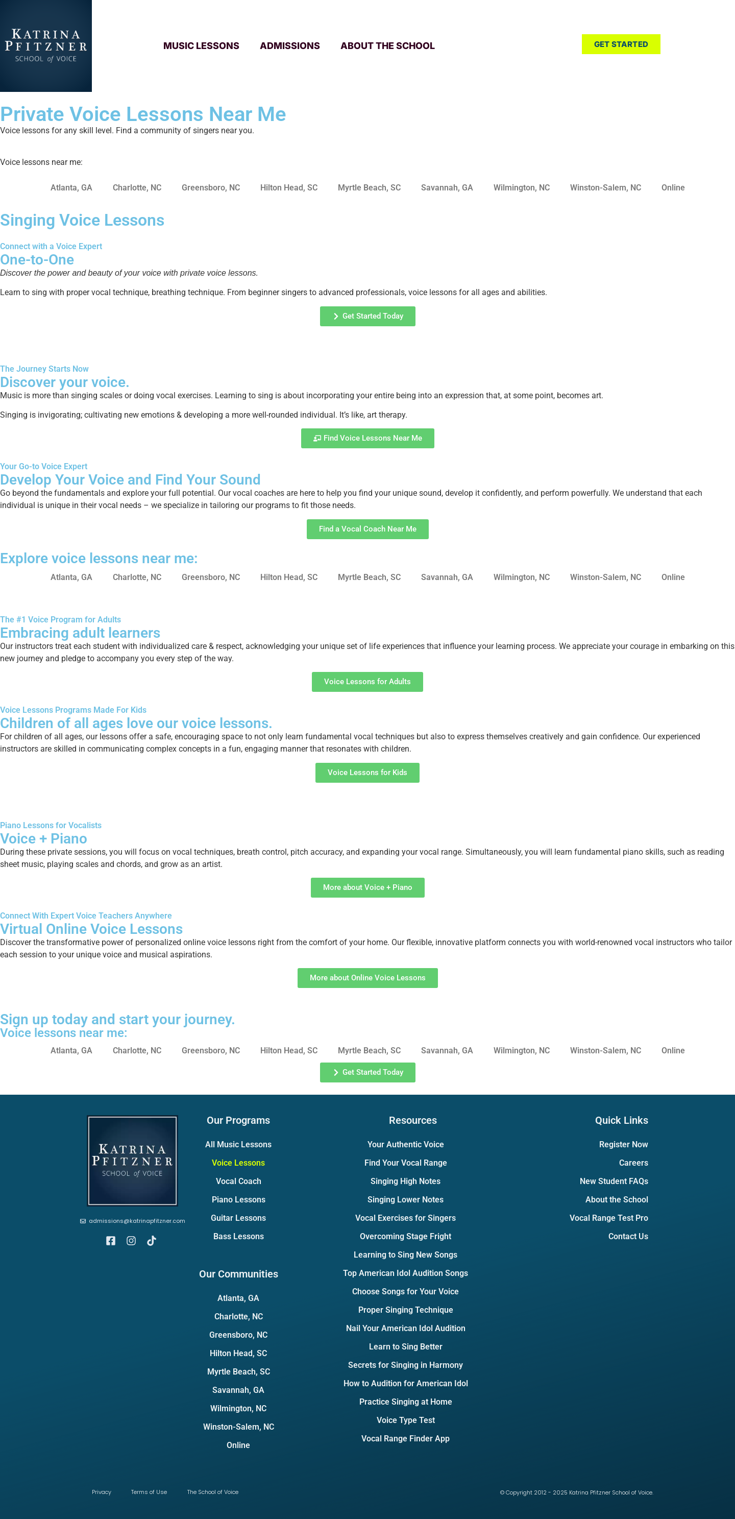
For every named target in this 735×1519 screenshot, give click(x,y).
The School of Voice (213, 1492)
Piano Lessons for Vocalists (51, 825)
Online (673, 187)
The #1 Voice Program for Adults (60, 619)
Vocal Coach (238, 1181)
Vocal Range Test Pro (609, 1218)
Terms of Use (149, 1492)
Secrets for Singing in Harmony (405, 1365)
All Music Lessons (238, 1144)
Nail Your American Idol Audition (405, 1328)
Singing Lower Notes (406, 1199)
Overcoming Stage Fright (405, 1236)
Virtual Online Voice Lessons (91, 929)
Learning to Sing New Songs (405, 1255)
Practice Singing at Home (405, 1402)
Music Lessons (201, 45)
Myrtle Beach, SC (369, 187)
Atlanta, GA (71, 187)
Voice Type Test (406, 1420)
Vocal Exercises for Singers (405, 1218)
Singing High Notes (405, 1181)
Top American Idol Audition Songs (405, 1273)
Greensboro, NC (211, 187)
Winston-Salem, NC (605, 187)
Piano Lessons (238, 1199)
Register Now (623, 1144)
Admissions (290, 45)
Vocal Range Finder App (405, 1438)
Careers (633, 1163)
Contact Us (628, 1236)
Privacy (101, 1492)
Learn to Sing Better (406, 1347)
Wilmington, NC (522, 187)
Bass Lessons (238, 1236)
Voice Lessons (238, 1163)
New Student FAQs (614, 1181)
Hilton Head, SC (288, 187)
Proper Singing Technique (405, 1310)
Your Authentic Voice (406, 1144)
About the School (387, 45)
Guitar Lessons (238, 1218)
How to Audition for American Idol (406, 1383)
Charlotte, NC (137, 187)
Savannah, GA (447, 187)
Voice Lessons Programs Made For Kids (73, 710)
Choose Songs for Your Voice (405, 1291)
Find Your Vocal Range (405, 1163)
